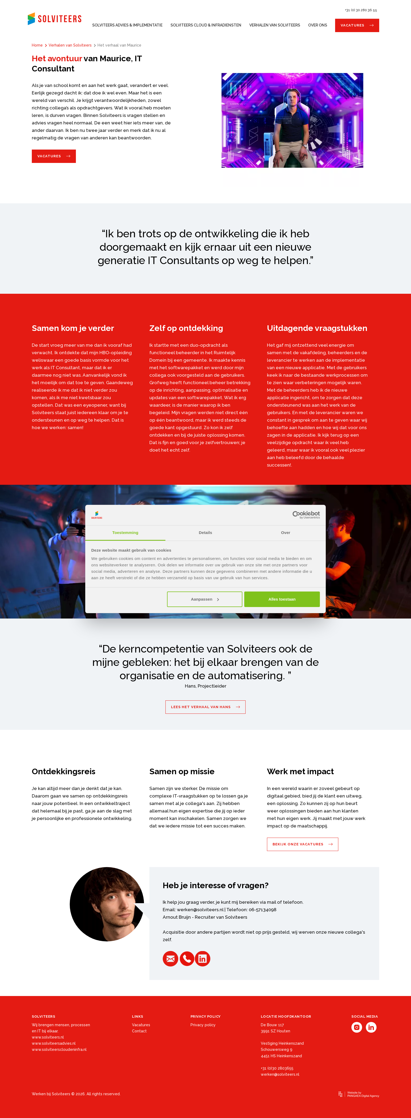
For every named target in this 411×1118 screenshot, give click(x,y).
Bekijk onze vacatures (298, 844)
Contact (139, 1031)
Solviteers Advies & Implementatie (127, 25)
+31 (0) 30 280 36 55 (361, 10)
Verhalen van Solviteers (274, 25)
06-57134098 (262, 909)
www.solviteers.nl (48, 1037)
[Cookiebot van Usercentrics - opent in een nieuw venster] (296, 515)
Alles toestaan (282, 599)
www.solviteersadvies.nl (54, 1043)
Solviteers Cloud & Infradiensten (205, 25)
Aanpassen (205, 599)
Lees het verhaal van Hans (200, 707)
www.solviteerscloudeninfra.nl (59, 1049)
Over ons (317, 25)
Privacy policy (203, 1025)
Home (37, 45)
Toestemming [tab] (125, 532)
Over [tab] (285, 532)
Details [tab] (205, 532)
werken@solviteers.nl (200, 909)
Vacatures (352, 25)
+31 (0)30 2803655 (277, 1068)
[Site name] (54, 18)
